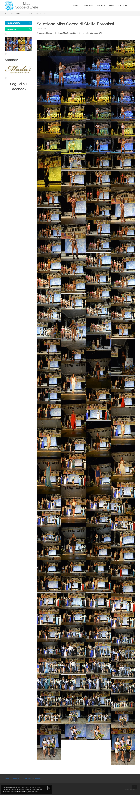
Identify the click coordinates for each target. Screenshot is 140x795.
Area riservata (130, 789)
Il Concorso (15, 779)
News (30, 779)
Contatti (37, 779)
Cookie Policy (33, 791)
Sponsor (24, 779)
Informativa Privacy (22, 791)
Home (6, 14)
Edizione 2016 (15, 14)
